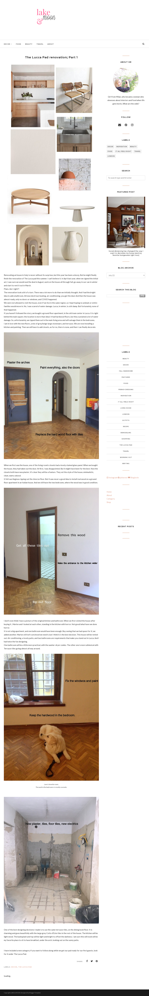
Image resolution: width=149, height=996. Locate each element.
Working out (126, 457)
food (110, 151)
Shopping (126, 439)
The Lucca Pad (25, 967)
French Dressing (125, 389)
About (109, 495)
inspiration (121, 146)
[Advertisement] (126, 324)
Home (109, 492)
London (111, 156)
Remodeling (126, 433)
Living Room (125, 408)
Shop (109, 502)
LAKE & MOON (15, 993)
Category (111, 499)
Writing (125, 463)
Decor (14, 967)
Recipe (126, 426)
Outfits (125, 420)
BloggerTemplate (35, 993)
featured (126, 377)
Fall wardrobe (126, 371)
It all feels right (123, 151)
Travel (137, 151)
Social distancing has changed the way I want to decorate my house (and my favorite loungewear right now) (126, 253)
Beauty (133, 146)
